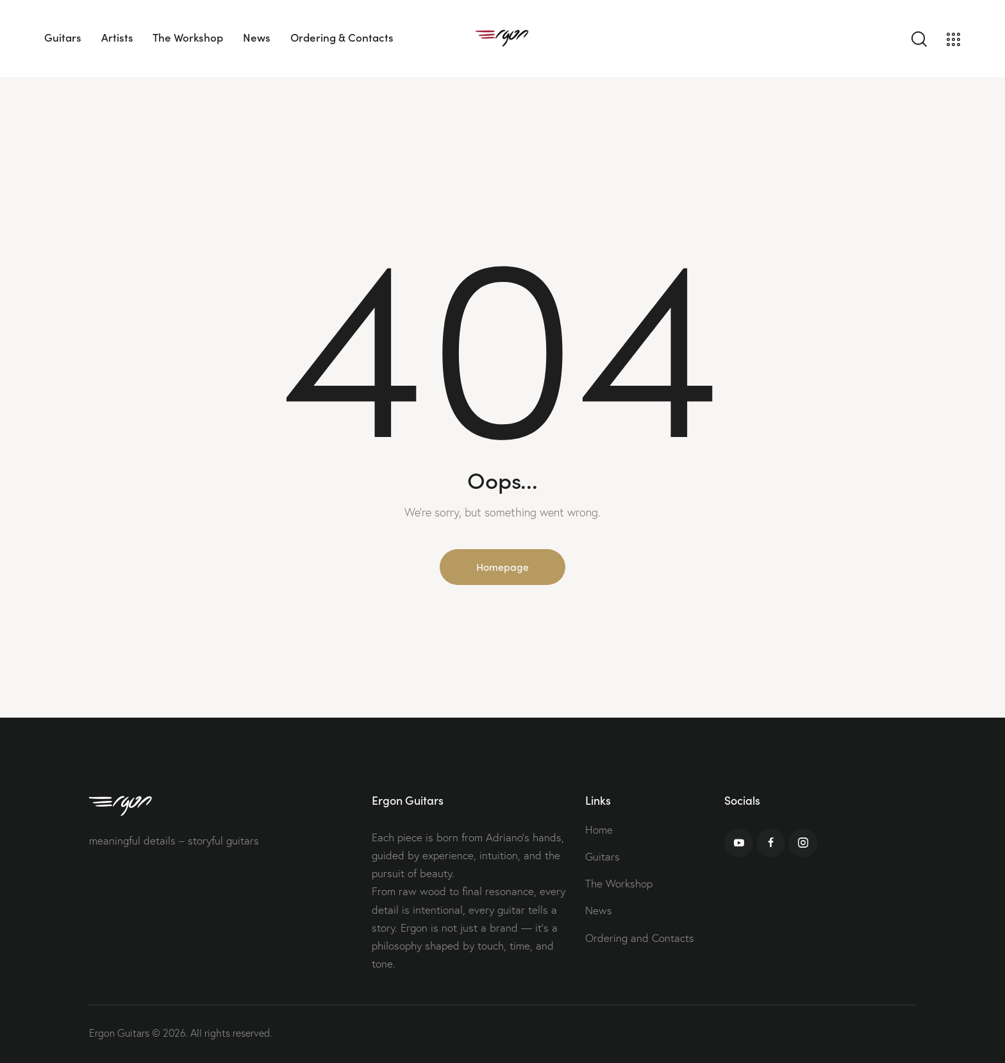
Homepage (502, 566)
